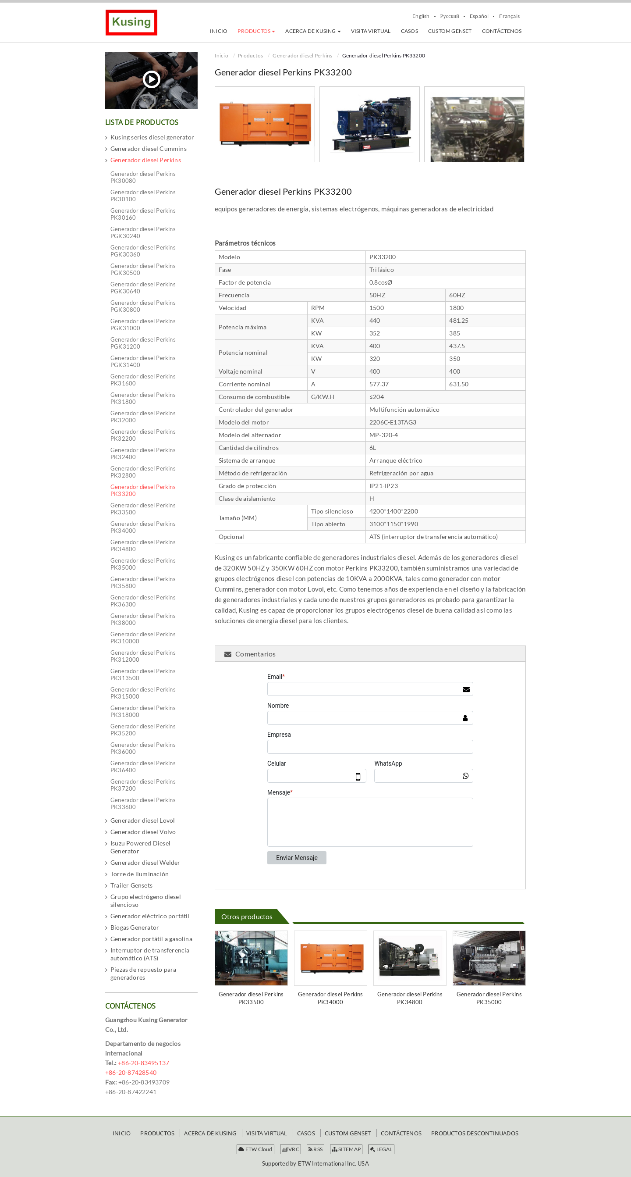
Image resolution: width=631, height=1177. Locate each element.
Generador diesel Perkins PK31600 (143, 380)
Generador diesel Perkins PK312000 (143, 656)
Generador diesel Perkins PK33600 (143, 803)
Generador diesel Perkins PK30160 (143, 214)
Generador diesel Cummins (148, 148)
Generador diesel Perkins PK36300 (143, 601)
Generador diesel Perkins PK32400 (143, 453)
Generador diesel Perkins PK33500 (251, 998)
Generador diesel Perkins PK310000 (143, 638)
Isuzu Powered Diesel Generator (140, 847)
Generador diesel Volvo (143, 831)
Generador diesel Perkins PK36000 (143, 748)
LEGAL (381, 1149)
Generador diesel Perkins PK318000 (143, 711)
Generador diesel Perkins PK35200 (143, 730)
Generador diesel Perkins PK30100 (143, 196)
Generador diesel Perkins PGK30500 (143, 269)
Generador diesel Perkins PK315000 (143, 693)
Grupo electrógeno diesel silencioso (145, 900)
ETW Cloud (255, 1149)
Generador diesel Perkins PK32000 (143, 417)
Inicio (221, 55)
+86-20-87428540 (130, 1072)
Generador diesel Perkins (302, 55)
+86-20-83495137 (143, 1062)
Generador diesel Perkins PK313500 (143, 674)
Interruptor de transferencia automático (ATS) (150, 954)
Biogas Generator (134, 927)
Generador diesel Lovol (142, 820)
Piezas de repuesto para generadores (143, 973)
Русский (449, 16)
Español (479, 16)
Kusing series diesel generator (152, 137)
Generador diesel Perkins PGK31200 (143, 343)
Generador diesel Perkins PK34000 (330, 998)
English (420, 16)
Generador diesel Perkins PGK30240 (143, 232)
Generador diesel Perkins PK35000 (489, 998)
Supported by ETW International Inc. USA (315, 1163)
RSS (315, 1149)
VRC (290, 1149)
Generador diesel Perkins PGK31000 (143, 324)
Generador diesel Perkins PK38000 (143, 619)
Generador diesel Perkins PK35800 (143, 582)
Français (509, 16)
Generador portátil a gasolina (151, 938)
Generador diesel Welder (145, 862)
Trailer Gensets (131, 885)
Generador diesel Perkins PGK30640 (143, 288)
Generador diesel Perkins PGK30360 (143, 251)
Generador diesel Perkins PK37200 (143, 785)
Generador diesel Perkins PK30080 (143, 177)
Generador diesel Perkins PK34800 (410, 998)
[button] (256, 31)
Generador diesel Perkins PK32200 (143, 435)
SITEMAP (346, 1149)
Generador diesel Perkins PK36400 (143, 767)
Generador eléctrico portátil (150, 916)
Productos (250, 55)
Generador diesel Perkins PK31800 (143, 398)
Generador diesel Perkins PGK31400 (143, 361)
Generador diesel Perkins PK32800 (143, 472)
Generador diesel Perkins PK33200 (143, 490)
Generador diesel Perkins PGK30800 (143, 306)
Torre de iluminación (139, 873)
